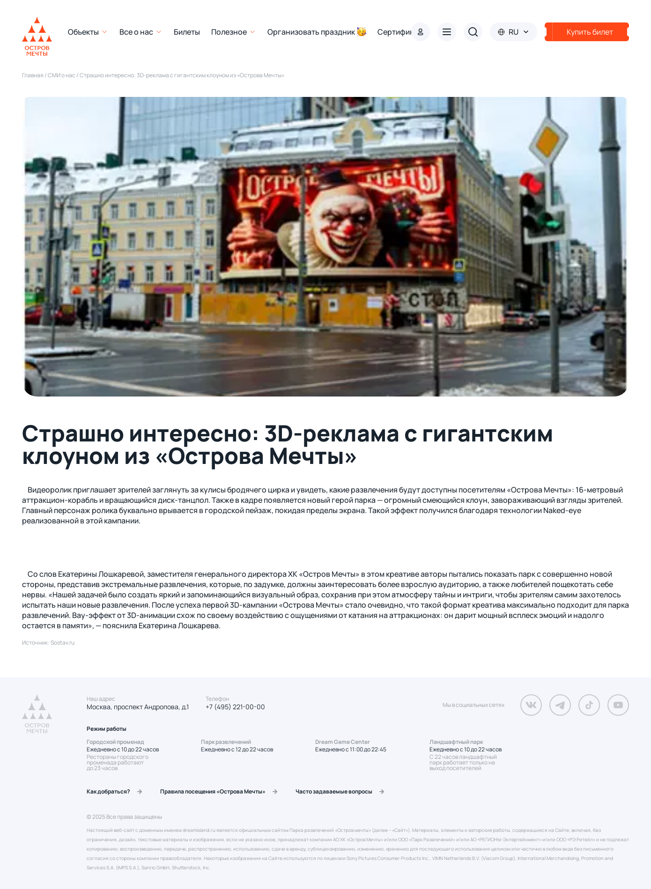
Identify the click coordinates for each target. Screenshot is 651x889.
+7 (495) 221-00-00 (235, 707)
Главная (33, 75)
